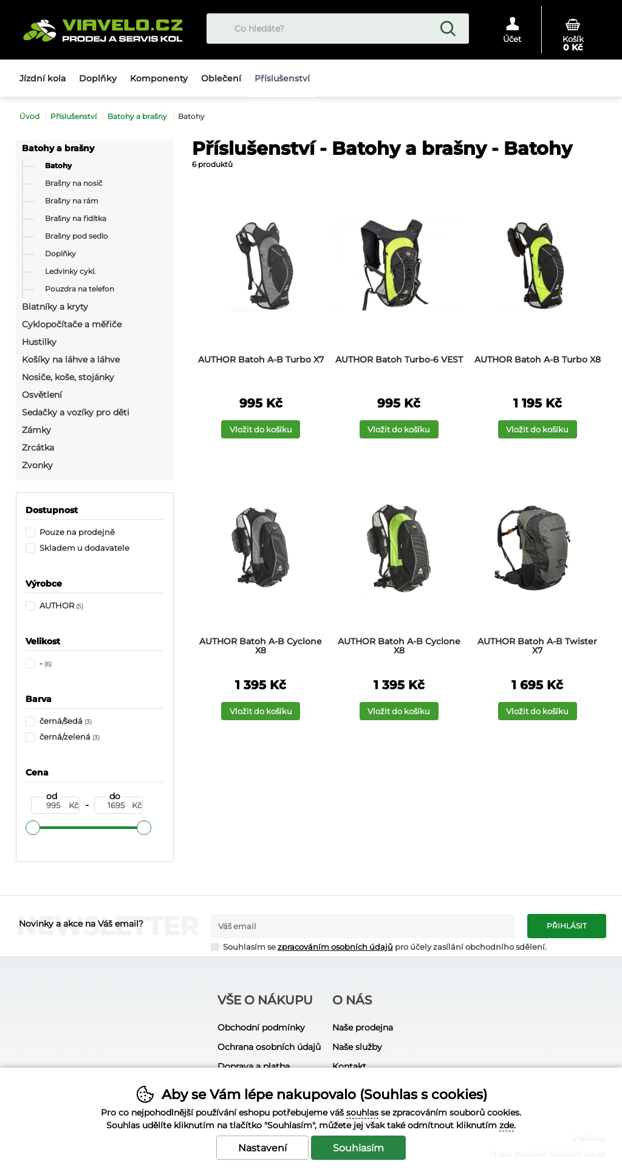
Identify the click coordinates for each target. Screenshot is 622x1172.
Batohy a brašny (58, 148)
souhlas (362, 1112)
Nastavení (262, 1148)
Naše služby (357, 1046)
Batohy (58, 166)
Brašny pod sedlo (76, 236)
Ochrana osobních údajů (269, 1046)
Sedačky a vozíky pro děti (75, 412)
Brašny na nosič (74, 183)
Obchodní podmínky (261, 1027)
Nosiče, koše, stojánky (68, 377)
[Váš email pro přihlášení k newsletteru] (363, 926)
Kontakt (349, 1066)
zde (506, 1125)
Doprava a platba (253, 1066)
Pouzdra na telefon (79, 289)
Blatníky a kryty (55, 306)
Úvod (29, 116)
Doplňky (60, 254)
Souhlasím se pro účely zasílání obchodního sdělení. (379, 946)
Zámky (36, 429)
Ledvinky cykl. (70, 271)
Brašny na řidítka (75, 218)
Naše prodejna (362, 1027)
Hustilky (39, 341)
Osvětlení (42, 394)
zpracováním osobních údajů (335, 947)
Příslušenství (73, 116)
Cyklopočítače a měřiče (71, 324)
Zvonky (37, 465)
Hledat (447, 28)
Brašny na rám (71, 201)
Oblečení (221, 78)
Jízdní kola (42, 78)
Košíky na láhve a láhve (71, 359)
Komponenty (159, 78)
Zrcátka (38, 447)
